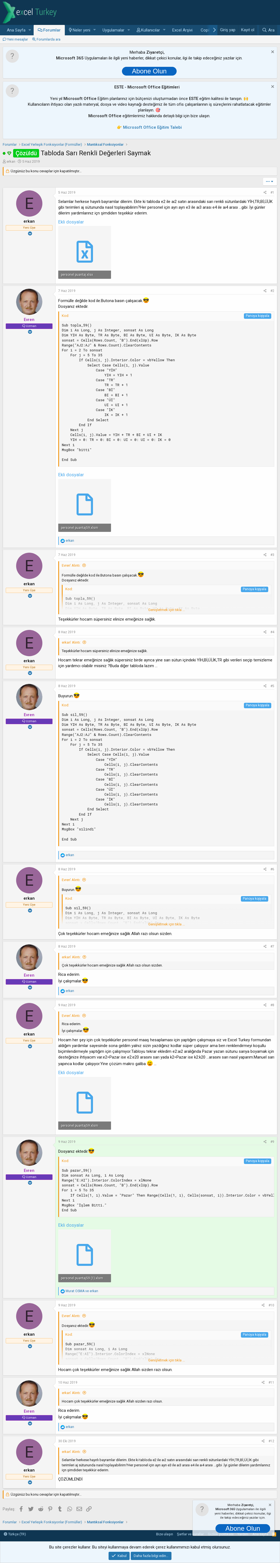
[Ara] (268, 30)
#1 (272, 192)
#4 (272, 632)
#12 (271, 1441)
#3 (272, 555)
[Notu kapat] (272, 52)
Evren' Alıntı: (71, 565)
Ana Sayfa (16, 30)
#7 (272, 946)
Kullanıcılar (150, 30)
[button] (30, 30)
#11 (271, 1382)
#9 (272, 1142)
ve (82, 1291)
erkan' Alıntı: (71, 642)
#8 (272, 1005)
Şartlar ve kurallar (190, 1534)
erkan (11, 161)
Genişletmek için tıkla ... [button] (166, 610)
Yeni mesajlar (17, 39)
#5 (272, 686)
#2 (272, 291)
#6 (272, 869)
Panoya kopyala (257, 316)
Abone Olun (149, 71)
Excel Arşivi (182, 30)
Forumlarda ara (48, 39)
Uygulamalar (113, 30)
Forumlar (52, 30)
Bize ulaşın (164, 1534)
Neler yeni (81, 30)
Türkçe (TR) (15, 1534)
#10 (271, 1305)
